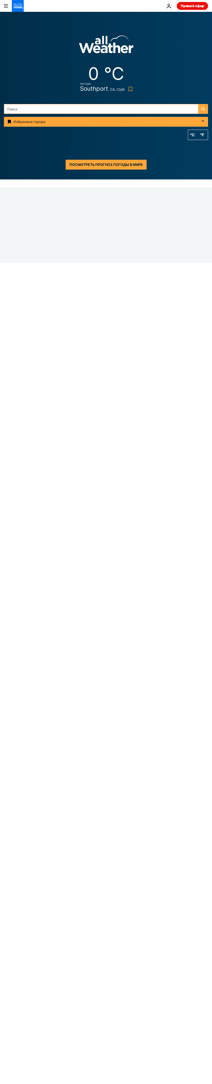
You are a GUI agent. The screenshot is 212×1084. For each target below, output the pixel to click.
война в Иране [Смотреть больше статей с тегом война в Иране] (140, 867)
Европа (10, 966)
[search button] (203, 109)
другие (10, 1035)
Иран (8, 426)
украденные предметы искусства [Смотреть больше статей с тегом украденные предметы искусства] (92, 903)
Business (11, 976)
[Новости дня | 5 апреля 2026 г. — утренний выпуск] (149, 475)
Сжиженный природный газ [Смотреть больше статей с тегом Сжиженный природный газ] (106, 915)
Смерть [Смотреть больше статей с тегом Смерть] (142, 903)
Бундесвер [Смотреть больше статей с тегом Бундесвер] (151, 879)
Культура (116, 997)
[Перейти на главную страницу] (18, 6)
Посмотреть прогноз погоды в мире (106, 164)
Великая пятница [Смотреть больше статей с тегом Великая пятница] (129, 891)
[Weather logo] (106, 46)
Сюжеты (11, 955)
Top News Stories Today (110, 447)
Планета (116, 976)
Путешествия (15, 997)
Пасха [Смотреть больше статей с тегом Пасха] (108, 867)
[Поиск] (106, 109)
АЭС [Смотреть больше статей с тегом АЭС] (72, 891)
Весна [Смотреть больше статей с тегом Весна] (95, 891)
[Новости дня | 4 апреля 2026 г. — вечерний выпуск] (149, 597)
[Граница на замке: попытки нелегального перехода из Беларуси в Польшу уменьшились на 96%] (149, 536)
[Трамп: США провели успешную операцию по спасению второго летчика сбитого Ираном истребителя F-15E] (106, 434)
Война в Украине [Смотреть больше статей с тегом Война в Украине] (74, 867)
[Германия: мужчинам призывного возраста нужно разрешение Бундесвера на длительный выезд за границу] (149, 720)
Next (8, 986)
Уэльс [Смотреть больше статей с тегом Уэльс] (122, 879)
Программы (119, 1007)
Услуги (9, 1022)
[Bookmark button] (129, 89)
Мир (93, 508)
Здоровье (117, 986)
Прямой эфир (192, 6)
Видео (9, 1007)
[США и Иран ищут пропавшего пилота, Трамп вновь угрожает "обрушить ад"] (149, 658)
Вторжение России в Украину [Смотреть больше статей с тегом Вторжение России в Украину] (77, 879)
